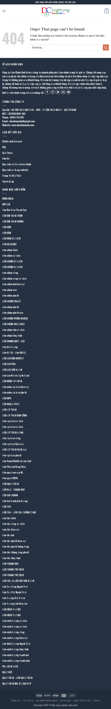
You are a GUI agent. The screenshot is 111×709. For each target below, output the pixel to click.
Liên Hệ (6, 158)
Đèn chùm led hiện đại (13, 284)
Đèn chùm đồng (10, 273)
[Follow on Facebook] (47, 92)
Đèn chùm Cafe (10, 250)
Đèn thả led (8, 535)
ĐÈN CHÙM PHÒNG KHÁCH (15, 318)
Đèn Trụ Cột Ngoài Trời (14, 592)
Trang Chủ (16, 700)
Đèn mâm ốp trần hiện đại (15, 387)
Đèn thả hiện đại (10, 529)
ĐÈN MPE (6, 398)
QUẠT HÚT (7, 672)
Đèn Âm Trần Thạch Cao (14, 210)
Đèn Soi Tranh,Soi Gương (15, 501)
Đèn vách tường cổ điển (14, 621)
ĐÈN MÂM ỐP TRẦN (12, 381)
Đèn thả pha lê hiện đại (14, 541)
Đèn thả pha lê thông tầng (15, 546)
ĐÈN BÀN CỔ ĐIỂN (11, 238)
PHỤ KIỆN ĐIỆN (10, 666)
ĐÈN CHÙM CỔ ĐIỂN (12, 261)
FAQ (4, 147)
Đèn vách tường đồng (13, 632)
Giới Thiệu (7, 153)
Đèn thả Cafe (9, 518)
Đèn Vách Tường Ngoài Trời (16, 643)
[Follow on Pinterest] (68, 92)
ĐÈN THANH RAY (10, 563)
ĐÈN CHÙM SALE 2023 (13, 324)
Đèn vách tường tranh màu (16, 660)
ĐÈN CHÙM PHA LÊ (11, 301)
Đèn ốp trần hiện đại (12, 444)
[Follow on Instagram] (52, 92)
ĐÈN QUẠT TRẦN (10, 484)
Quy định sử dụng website (15, 170)
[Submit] (106, 47)
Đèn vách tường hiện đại (14, 638)
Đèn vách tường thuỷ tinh (15, 649)
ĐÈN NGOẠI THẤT (11, 404)
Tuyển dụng (8, 181)
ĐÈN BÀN (6, 227)
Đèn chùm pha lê (10, 295)
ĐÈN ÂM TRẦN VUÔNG (13, 221)
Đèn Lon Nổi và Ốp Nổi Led (15, 375)
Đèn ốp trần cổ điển (12, 421)
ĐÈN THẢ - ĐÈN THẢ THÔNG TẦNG (19, 512)
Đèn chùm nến (9, 290)
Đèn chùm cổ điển (11, 255)
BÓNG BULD (7, 198)
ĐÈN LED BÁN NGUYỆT (13, 358)
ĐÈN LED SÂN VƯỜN (12, 370)
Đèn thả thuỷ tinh (11, 558)
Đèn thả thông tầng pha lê (15, 552)
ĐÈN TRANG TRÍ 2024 (13, 569)
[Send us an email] (63, 92)
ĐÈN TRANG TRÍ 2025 (13, 575)
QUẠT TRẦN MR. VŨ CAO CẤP (16, 683)
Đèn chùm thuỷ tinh (12, 335)
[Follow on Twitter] (58, 92)
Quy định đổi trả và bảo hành (16, 164)
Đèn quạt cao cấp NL (12, 472)
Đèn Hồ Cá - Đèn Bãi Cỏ (14, 352)
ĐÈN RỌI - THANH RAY (13, 489)
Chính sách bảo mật (12, 141)
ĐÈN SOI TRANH (10, 495)
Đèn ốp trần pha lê (11, 455)
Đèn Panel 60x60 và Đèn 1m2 (16, 461)
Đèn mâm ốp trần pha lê (14, 392)
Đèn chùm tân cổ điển (13, 330)
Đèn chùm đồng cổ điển (14, 278)
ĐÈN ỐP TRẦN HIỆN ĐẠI (14, 449)
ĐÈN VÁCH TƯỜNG (11, 609)
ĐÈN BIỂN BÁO (9, 244)
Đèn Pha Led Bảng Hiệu (14, 466)
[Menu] (4, 11)
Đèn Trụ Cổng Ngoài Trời (15, 586)
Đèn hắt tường (10, 347)
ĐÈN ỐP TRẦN (9, 409)
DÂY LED (6, 204)
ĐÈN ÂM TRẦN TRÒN (12, 215)
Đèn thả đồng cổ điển (13, 524)
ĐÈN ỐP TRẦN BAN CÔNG (14, 415)
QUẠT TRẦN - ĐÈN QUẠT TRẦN (17, 678)
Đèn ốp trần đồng (11, 438)
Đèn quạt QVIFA (10, 478)
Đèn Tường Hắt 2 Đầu (13, 598)
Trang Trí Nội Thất (11, 175)
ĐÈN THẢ (6, 506)
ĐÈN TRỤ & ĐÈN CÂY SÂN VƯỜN (18, 581)
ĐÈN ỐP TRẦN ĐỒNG (12, 432)
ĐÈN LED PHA (9, 364)
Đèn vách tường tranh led (15, 655)
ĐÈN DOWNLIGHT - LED (13, 341)
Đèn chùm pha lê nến (12, 312)
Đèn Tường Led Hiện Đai (14, 603)
